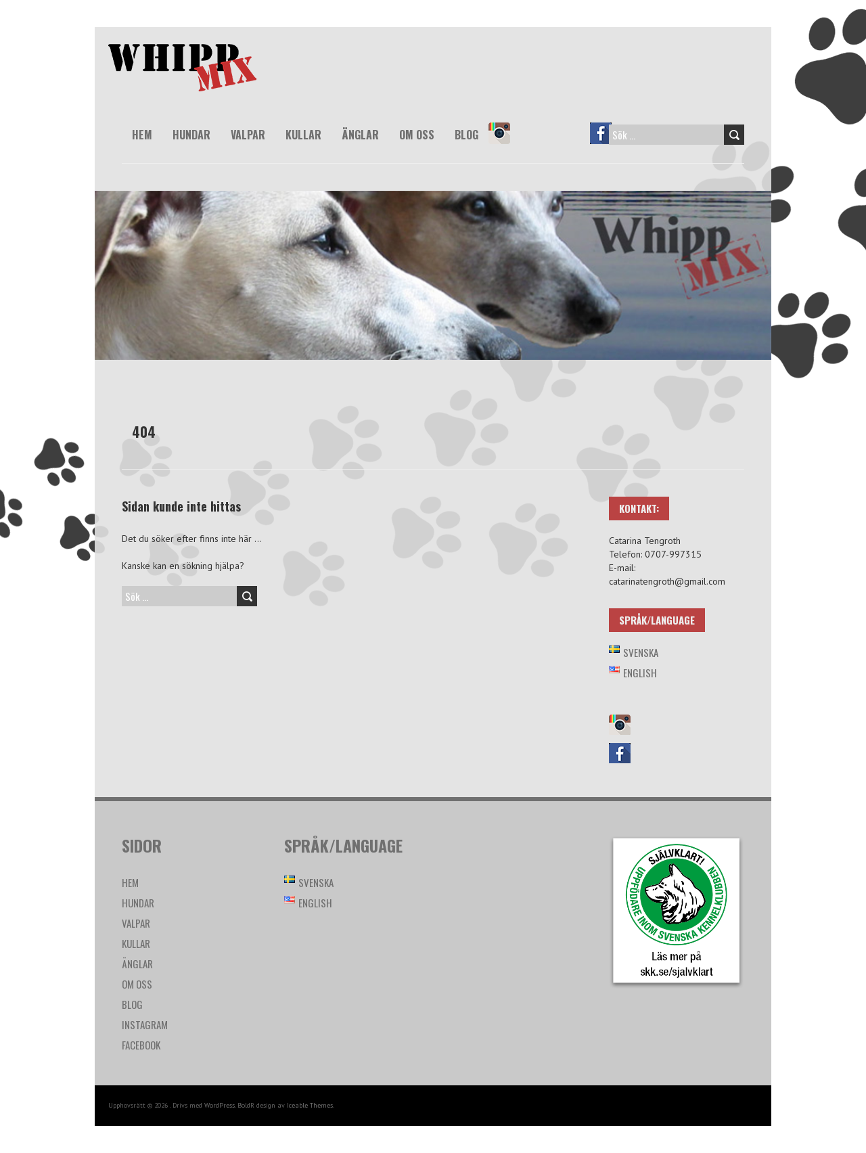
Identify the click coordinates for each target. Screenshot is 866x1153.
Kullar (303, 135)
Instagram (505, 142)
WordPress (219, 1105)
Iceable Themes (310, 1105)
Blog (466, 135)
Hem (142, 135)
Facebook (607, 142)
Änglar (360, 135)
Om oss (416, 135)
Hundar (191, 135)
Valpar (248, 135)
